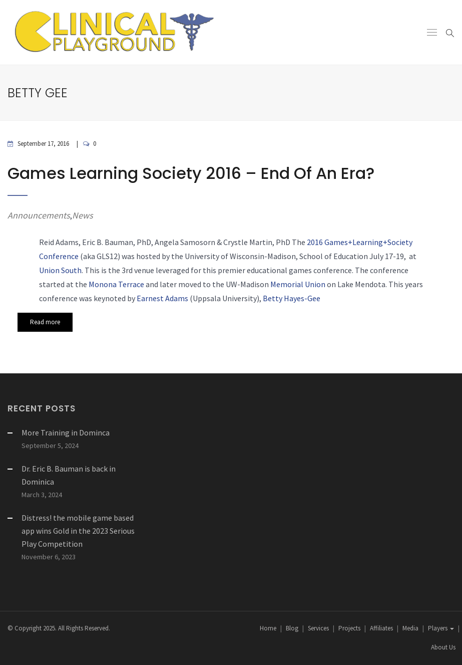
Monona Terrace (116, 284)
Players (441, 628)
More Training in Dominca (66, 432)
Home (268, 628)
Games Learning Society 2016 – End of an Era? (191, 173)
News (82, 215)
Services (318, 628)
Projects (349, 628)
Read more (45, 322)
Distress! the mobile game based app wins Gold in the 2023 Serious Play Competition (78, 531)
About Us (443, 647)
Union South (60, 270)
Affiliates (381, 628)
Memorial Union (297, 284)
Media (410, 628)
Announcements (39, 215)
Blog (292, 628)
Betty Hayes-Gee (291, 298)
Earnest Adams (162, 298)
